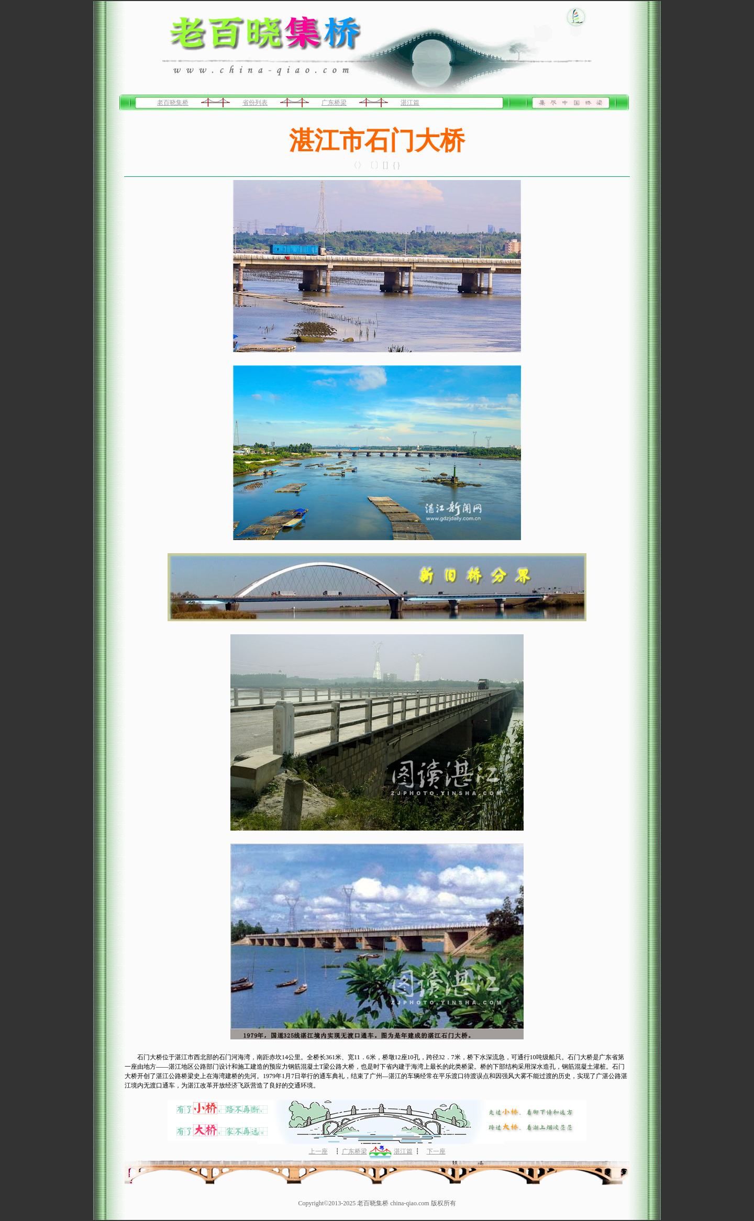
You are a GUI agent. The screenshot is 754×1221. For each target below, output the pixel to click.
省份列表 (255, 102)
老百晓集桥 (172, 102)
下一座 (436, 1151)
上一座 (318, 1151)
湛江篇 (410, 102)
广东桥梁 (334, 102)
